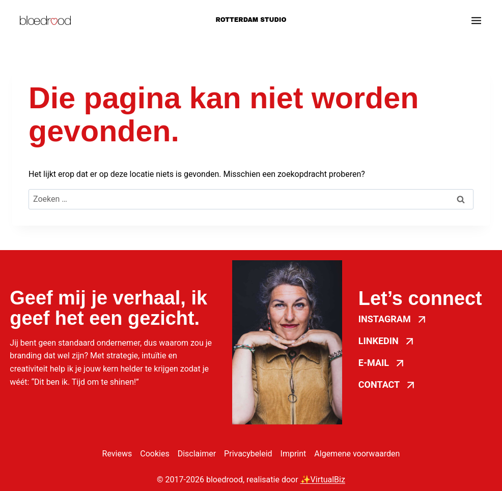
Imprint (293, 453)
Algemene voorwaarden (357, 453)
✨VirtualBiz (322, 479)
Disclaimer (197, 453)
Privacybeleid (248, 453)
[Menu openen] (476, 20)
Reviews (117, 453)
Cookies (154, 453)
